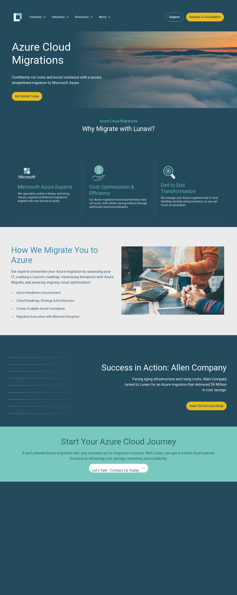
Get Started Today (27, 96)
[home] (17, 17)
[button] (38, 17)
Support (174, 17)
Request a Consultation (205, 17)
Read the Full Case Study (206, 409)
